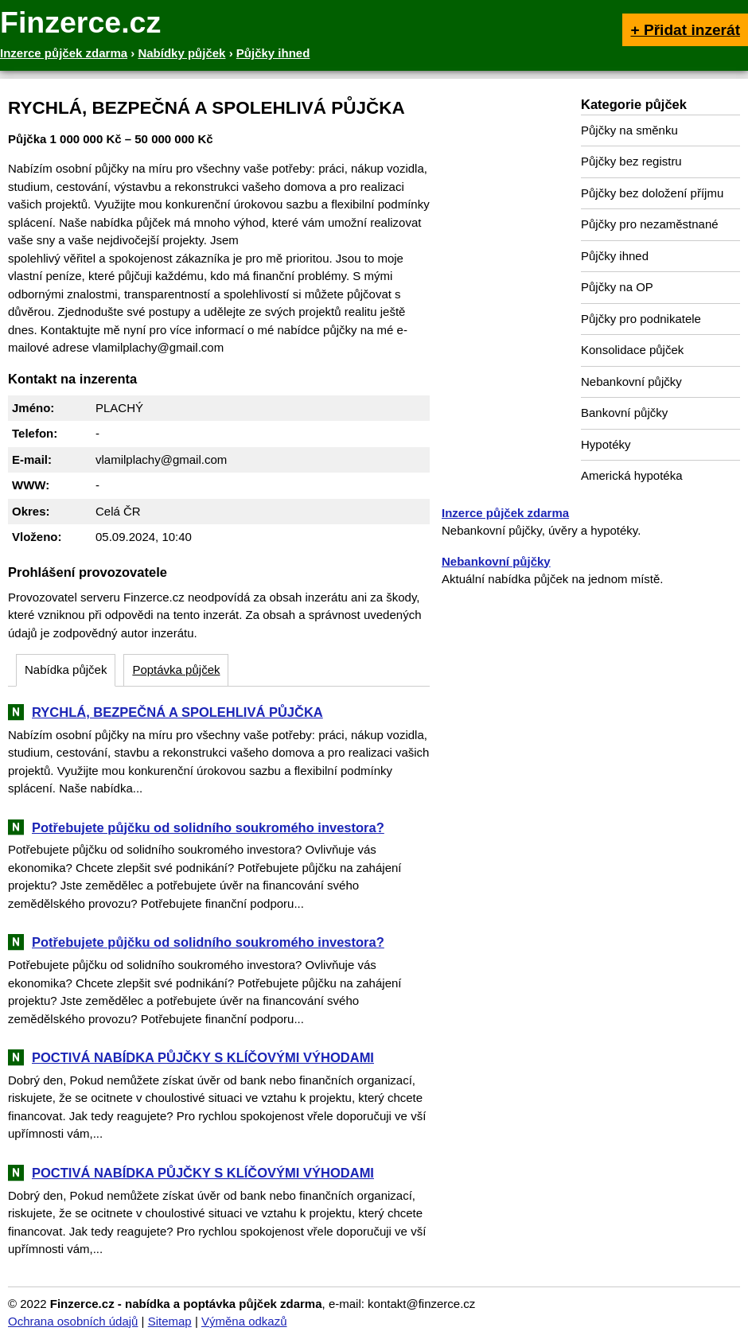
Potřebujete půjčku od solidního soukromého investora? (208, 827)
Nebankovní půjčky (631, 381)
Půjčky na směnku (629, 130)
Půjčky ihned (615, 256)
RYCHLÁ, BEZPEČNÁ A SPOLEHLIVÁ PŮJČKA (177, 712)
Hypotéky (606, 444)
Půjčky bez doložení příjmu (652, 193)
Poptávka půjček (176, 669)
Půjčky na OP (617, 287)
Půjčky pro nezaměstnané (650, 224)
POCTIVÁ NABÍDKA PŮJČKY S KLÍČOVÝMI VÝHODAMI (203, 1057)
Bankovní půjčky (624, 412)
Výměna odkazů (244, 1321)
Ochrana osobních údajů (73, 1321)
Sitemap (170, 1321)
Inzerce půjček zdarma (505, 513)
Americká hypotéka (632, 475)
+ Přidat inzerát (685, 29)
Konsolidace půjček (632, 349)
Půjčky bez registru (631, 161)
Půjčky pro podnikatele (641, 318)
